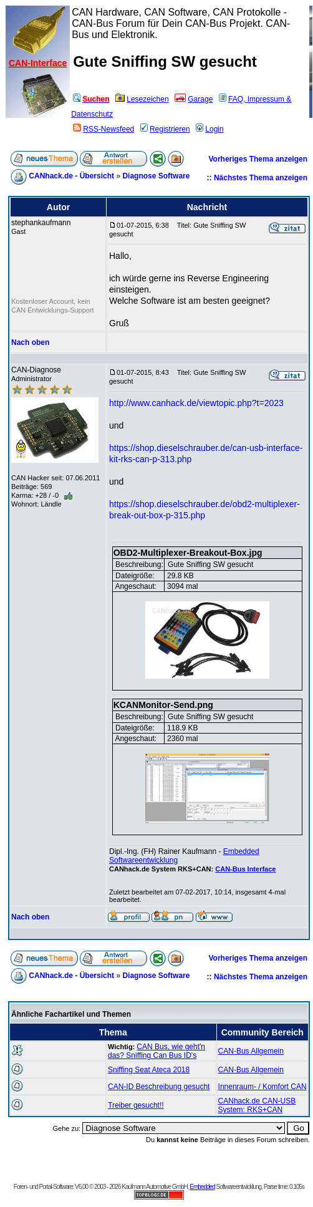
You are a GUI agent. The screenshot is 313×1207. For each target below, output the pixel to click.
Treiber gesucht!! (136, 1105)
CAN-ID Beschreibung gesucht (158, 1086)
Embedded (202, 1186)
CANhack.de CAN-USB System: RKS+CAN (257, 1105)
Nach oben (30, 342)
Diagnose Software (156, 176)
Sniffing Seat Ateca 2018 (149, 1069)
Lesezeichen (141, 99)
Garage (194, 99)
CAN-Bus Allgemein (251, 1051)
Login (209, 129)
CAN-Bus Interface (245, 869)
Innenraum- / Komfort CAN (262, 1086)
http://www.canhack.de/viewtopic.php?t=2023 (196, 403)
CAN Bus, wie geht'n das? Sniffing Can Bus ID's (156, 1051)
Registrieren (165, 129)
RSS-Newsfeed (103, 129)
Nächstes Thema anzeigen (260, 177)
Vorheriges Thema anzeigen (258, 159)
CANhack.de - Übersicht (71, 176)
